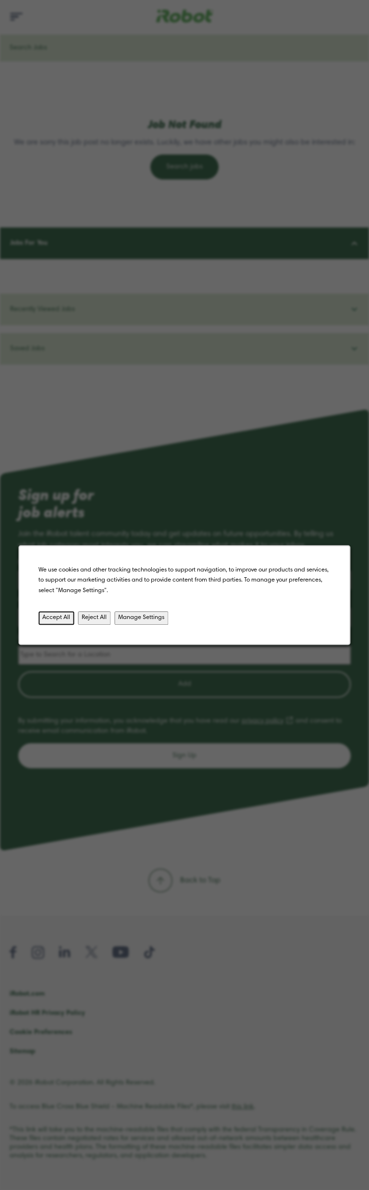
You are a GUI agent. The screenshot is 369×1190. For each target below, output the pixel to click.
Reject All (94, 617)
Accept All (56, 617)
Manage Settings (141, 617)
